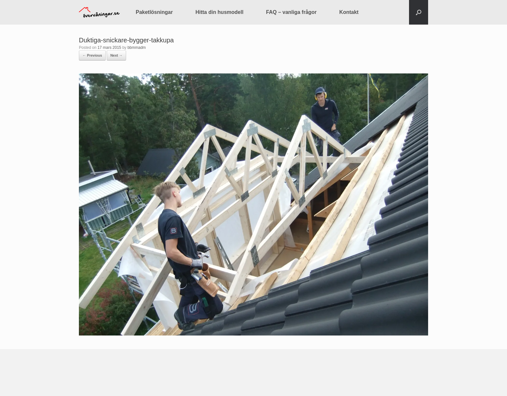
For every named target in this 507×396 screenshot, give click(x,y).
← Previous (92, 55)
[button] (418, 12)
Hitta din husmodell (219, 12)
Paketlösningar (154, 12)
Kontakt (349, 12)
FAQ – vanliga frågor (291, 12)
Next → (116, 55)
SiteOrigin (249, 383)
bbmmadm (136, 47)
